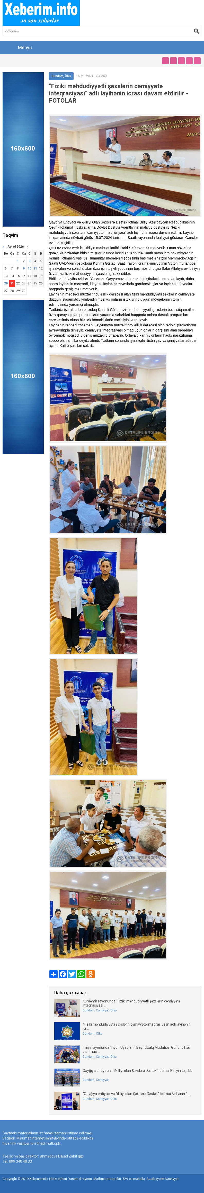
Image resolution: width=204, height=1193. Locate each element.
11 (35, 268)
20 (6, 283)
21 (12, 283)
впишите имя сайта (41, 13)
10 (29, 268)
